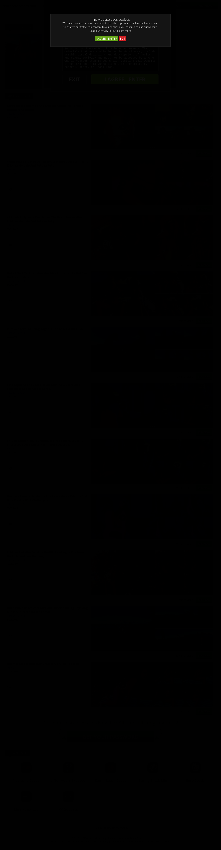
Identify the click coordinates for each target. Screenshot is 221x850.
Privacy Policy (107, 30)
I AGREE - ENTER (106, 38)
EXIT (122, 38)
